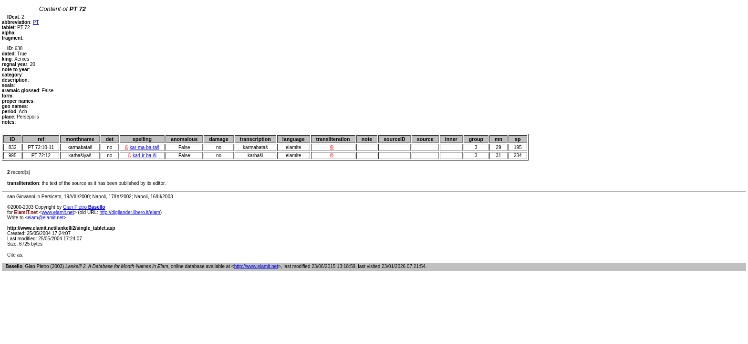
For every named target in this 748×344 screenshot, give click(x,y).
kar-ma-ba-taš (144, 147)
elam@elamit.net (45, 217)
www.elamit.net (58, 212)
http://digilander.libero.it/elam (130, 212)
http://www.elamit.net (256, 266)
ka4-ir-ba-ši (144, 155)
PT (36, 22)
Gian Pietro (84, 207)
